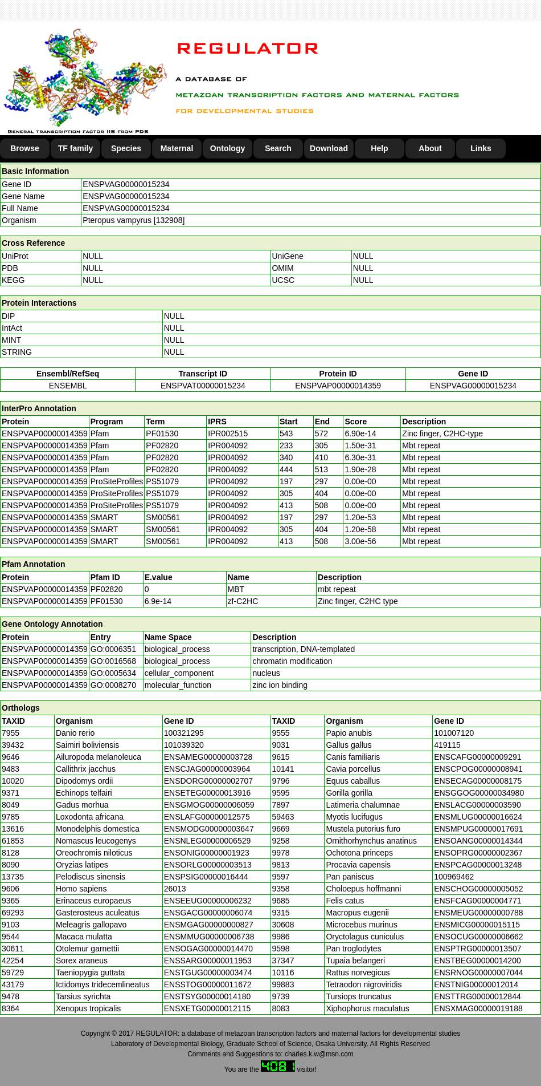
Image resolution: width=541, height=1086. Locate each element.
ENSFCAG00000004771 (477, 900)
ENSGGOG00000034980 (479, 792)
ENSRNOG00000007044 (478, 972)
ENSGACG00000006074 (208, 912)
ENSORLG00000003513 (208, 864)
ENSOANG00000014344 (478, 840)
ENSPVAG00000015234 (126, 184)
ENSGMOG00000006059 (209, 804)
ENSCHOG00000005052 (478, 888)
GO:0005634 (113, 673)
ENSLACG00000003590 (477, 804)
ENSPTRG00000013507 (477, 948)
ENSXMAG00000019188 (478, 1008)
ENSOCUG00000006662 (478, 936)
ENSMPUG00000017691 (478, 828)
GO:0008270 (113, 685)
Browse (24, 148)
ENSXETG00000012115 (207, 1008)
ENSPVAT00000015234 (203, 385)
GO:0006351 (113, 649)
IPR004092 (228, 445)
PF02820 (107, 589)
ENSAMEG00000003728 (208, 756)
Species (126, 148)
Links (480, 148)
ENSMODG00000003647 (209, 828)
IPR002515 (228, 433)
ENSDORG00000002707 (208, 780)
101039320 (184, 744)
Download (329, 148)
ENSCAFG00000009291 (477, 756)
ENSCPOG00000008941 (478, 768)
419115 (447, 744)
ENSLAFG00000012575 (207, 816)
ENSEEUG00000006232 (208, 900)
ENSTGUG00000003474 (208, 972)
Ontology (227, 148)
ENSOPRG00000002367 (478, 852)
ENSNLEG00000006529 (207, 840)
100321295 (184, 732)
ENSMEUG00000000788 (478, 912)
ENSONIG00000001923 (206, 852)
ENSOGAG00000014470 (208, 948)
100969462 (454, 876)
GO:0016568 (113, 661)
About (430, 148)
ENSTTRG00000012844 (477, 996)
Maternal (177, 148)
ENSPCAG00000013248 (478, 864)
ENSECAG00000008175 (478, 780)
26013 (175, 888)
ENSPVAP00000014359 (338, 385)
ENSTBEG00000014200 (477, 960)
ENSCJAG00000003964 (207, 768)
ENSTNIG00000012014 (476, 984)
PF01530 (107, 601)
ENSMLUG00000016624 (478, 816)
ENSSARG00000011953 (208, 960)
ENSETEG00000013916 (207, 792)
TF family (75, 148)
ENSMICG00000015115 (477, 924)
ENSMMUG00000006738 (209, 936)
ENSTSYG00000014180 (207, 996)
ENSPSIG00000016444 (206, 876)
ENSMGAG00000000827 (208, 924)
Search (278, 148)
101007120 (454, 732)
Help (379, 148)
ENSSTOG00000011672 (208, 984)
